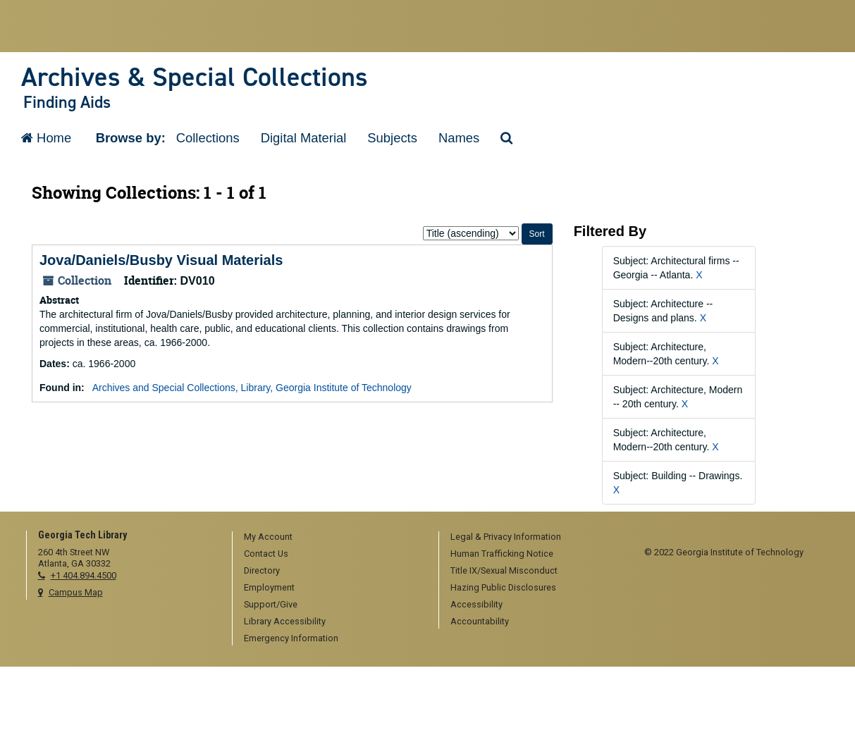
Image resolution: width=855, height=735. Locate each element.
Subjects (392, 137)
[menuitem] (330, 537)
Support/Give (270, 604)
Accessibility (476, 604)
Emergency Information (291, 638)
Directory (262, 570)
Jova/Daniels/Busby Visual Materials (161, 260)
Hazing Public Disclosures (503, 587)
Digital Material (304, 137)
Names (458, 137)
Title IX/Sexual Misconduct (504, 570)
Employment (269, 587)
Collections (208, 137)
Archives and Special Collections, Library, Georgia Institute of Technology (252, 387)
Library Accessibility (285, 621)
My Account (268, 536)
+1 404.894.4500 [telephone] (83, 575)
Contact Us (266, 553)
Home (46, 137)
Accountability (479, 621)
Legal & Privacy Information (505, 536)
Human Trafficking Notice (501, 553)
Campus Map (76, 592)
